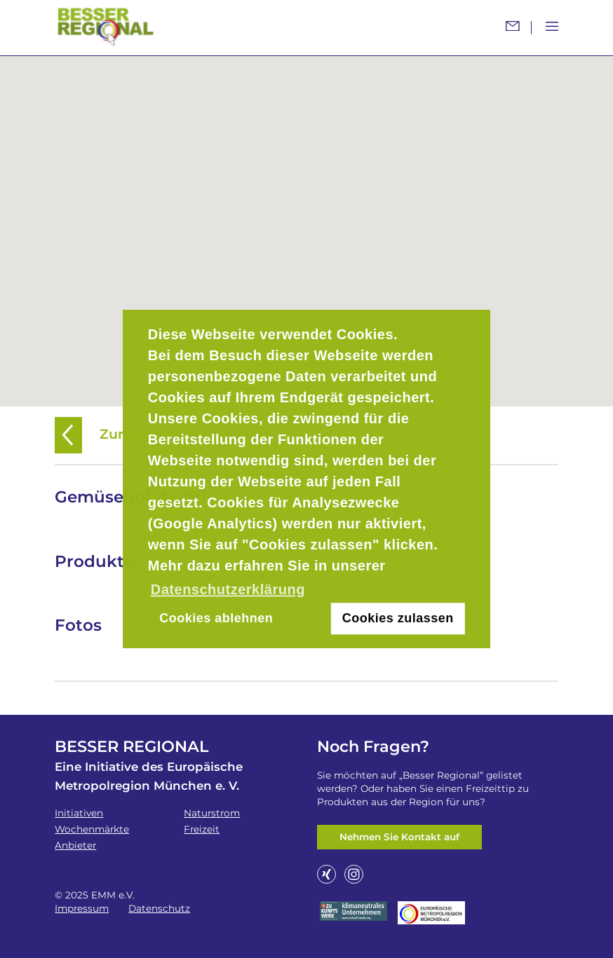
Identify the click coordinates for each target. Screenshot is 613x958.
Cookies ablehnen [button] (216, 618)
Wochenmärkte (92, 829)
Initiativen (79, 813)
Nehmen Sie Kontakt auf (399, 836)
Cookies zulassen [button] (398, 618)
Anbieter (75, 845)
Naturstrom (212, 813)
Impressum (82, 908)
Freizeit (202, 829)
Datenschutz (159, 908)
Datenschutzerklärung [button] (228, 589)
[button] (306, 222)
